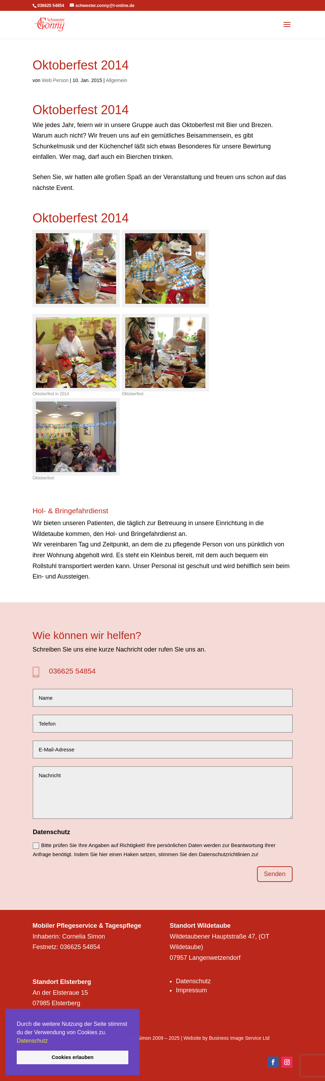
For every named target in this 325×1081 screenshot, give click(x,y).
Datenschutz (32, 1041)
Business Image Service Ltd (239, 1038)
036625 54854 (72, 671)
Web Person (55, 80)
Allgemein (116, 80)
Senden (275, 873)
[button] (50, 1041)
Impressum (191, 990)
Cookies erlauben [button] (72, 1057)
